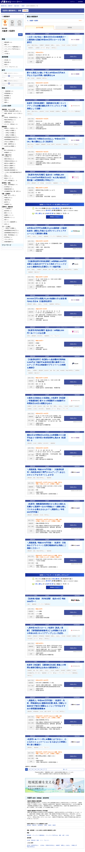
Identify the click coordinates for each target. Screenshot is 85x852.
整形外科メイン (9, 217)
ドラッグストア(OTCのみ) (12, 49)
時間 (19, 23)
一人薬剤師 (8, 208)
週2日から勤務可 (9, 165)
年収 (11, 73)
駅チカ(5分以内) (9, 150)
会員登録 (80, 1)
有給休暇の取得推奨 (11, 170)
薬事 (6, 102)
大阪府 (22, 5)
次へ (65, 769)
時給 (11, 80)
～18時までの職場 (10, 135)
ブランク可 (8, 239)
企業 (6, 51)
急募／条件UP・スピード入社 (13, 113)
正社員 (7, 60)
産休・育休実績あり (11, 184)
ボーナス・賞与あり (11, 124)
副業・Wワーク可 (10, 195)
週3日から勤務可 (9, 168)
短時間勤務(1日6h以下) (11, 139)
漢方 (6, 219)
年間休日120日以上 (10, 161)
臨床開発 (7, 98)
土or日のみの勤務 (10, 146)
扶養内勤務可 (8, 241)
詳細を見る (73, 56)
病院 (6, 44)
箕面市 (54, 825)
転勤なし (7, 176)
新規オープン (8, 178)
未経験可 (7, 204)
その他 (7, 53)
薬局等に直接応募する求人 (12, 111)
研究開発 (7, 95)
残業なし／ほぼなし (11, 128)
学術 (6, 100)
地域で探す (16, 5)
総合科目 (7, 210)
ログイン (72, 1)
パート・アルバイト (11, 66)
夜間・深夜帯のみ (10, 144)
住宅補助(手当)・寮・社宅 (12, 191)
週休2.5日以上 (9, 159)
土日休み (7, 156)
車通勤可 (7, 152)
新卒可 (7, 202)
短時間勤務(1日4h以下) (11, 137)
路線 (12, 23)
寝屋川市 (34, 825)
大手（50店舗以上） (10, 180)
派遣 (6, 64)
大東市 (45, 825)
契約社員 (7, 62)
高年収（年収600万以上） (12, 117)
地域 (5, 23)
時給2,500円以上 (10, 119)
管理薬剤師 (8, 93)
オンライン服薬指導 (10, 222)
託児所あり (8, 186)
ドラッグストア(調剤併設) (12, 46)
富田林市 (29, 825)
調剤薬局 (8, 42)
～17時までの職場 (10, 132)
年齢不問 (7, 200)
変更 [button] (20, 34)
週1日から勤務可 (9, 163)
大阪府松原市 (32, 20)
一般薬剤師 (8, 91)
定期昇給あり (9, 122)
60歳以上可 (8, 197)
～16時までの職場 (10, 130)
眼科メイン (8, 213)
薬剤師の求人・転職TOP (6, 5)
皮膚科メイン (8, 215)
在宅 (6, 224)
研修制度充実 (9, 189)
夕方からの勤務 (9, 141)
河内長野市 (40, 825)
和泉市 (49, 825)
